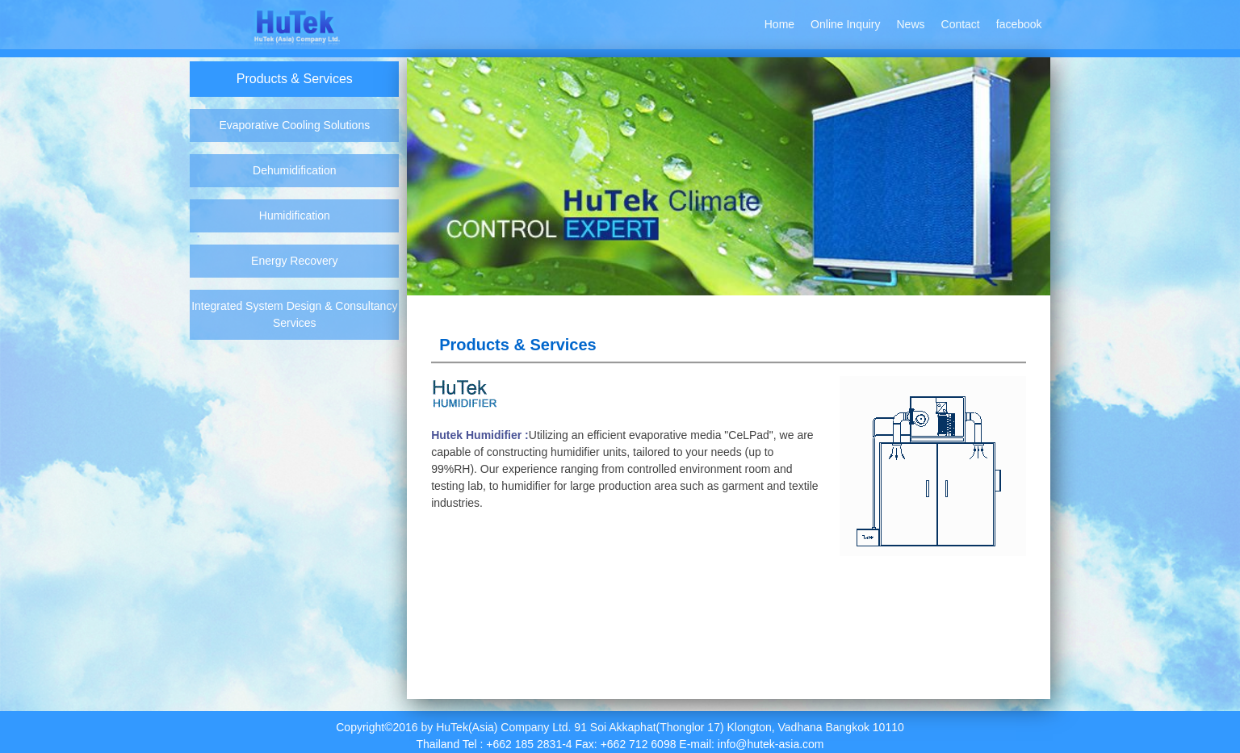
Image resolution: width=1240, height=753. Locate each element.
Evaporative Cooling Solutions (294, 125)
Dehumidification (295, 170)
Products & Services (295, 79)
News (911, 24)
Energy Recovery (294, 260)
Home (779, 24)
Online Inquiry (845, 24)
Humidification (294, 215)
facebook (1019, 24)
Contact (960, 24)
